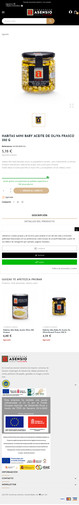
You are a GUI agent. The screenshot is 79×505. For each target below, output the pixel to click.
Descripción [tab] (39, 215)
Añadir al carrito (32, 190)
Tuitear (18, 202)
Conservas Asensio (10, 327)
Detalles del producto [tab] (39, 221)
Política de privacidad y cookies (64, 268)
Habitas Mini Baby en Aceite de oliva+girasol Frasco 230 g (56, 331)
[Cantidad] (5, 191)
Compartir (14, 202)
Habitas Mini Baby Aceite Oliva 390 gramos (18, 331)
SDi (45, 494)
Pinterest (22, 202)
